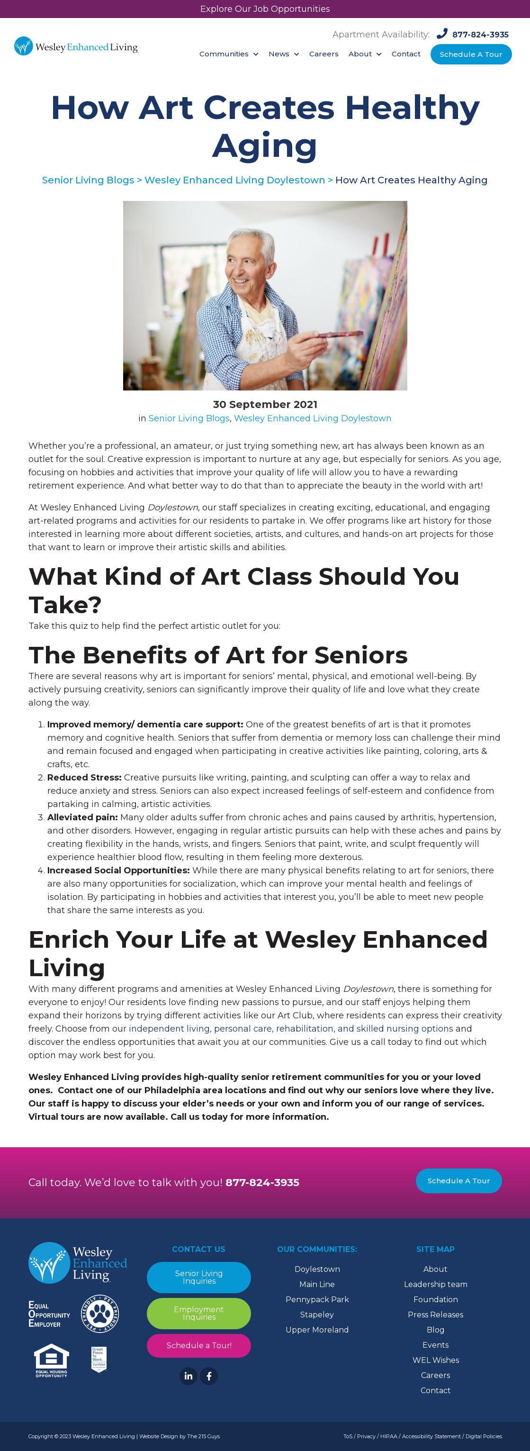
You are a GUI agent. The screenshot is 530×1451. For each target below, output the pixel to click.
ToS (347, 1436)
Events (435, 1345)
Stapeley (317, 1314)
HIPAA (388, 1436)
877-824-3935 (262, 1182)
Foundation (435, 1299)
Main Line (317, 1284)
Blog (436, 1329)
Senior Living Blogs (189, 418)
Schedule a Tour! (198, 1345)
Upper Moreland (317, 1329)
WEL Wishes (436, 1360)
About (435, 1269)
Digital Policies (484, 1436)
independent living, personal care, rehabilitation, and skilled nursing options (291, 1029)
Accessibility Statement (431, 1436)
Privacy (366, 1436)
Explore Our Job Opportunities (265, 9)
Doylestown (317, 1269)
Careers (435, 1375)
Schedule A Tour (459, 1180)
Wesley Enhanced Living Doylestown (313, 418)
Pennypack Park (317, 1299)
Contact (436, 1390)
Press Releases (435, 1314)
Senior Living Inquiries (199, 1277)
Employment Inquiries (199, 1313)
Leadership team (435, 1284)
